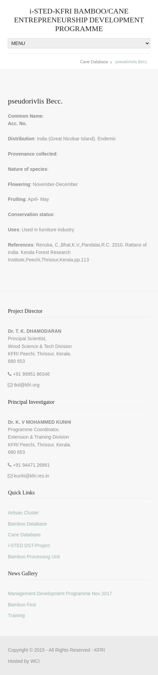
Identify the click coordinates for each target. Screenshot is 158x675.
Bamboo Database (27, 524)
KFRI (99, 650)
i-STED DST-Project (29, 545)
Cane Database (94, 62)
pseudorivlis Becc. (132, 62)
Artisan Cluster (23, 512)
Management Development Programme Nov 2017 (60, 593)
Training (16, 615)
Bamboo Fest (22, 604)
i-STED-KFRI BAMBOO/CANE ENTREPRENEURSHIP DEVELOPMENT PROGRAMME (79, 20)
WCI (34, 661)
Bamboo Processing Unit (34, 556)
